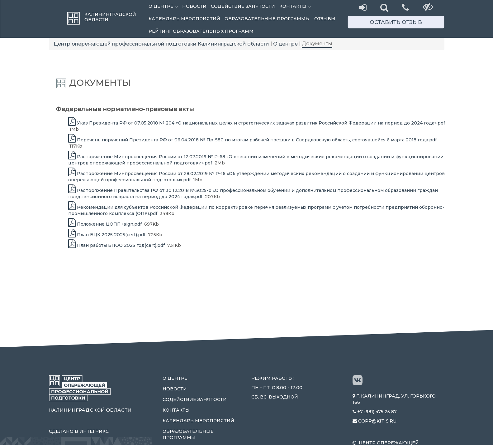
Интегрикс (94, 431)
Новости (194, 6)
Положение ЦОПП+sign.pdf (105, 224)
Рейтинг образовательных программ (201, 31)
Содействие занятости (243, 6)
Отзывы (324, 19)
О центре (164, 6)
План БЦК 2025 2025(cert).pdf (106, 234)
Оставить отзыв (396, 22)
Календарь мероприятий (184, 19)
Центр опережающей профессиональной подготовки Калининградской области (161, 44)
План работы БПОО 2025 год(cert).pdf (116, 245)
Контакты (296, 6)
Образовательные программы (267, 19)
